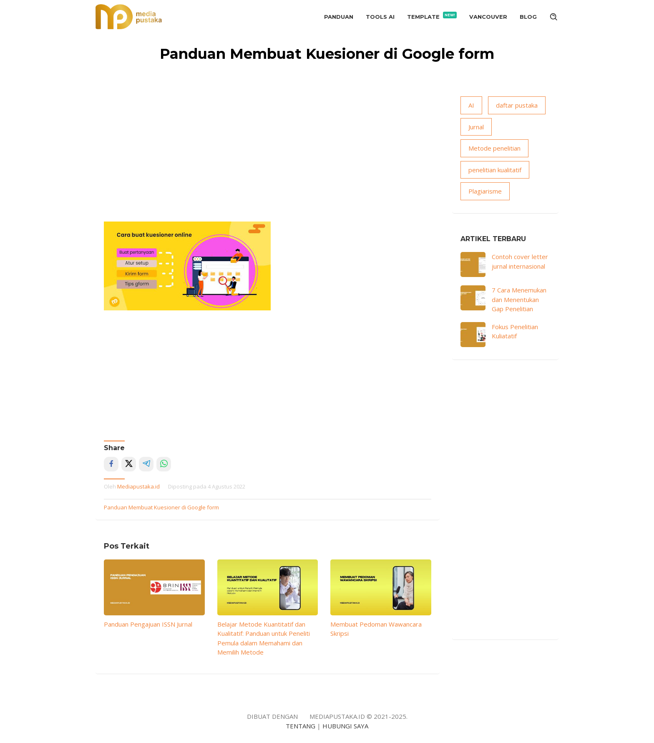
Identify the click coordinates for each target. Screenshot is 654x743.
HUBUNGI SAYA (345, 726)
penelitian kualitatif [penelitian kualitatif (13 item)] (494, 170)
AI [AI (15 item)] (471, 105)
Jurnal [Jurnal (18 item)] (476, 127)
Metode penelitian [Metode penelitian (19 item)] (494, 148)
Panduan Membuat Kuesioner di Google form (161, 507)
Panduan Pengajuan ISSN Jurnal (148, 624)
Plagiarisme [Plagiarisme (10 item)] (485, 191)
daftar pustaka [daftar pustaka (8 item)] (517, 105)
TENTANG (300, 726)
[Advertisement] (267, 159)
